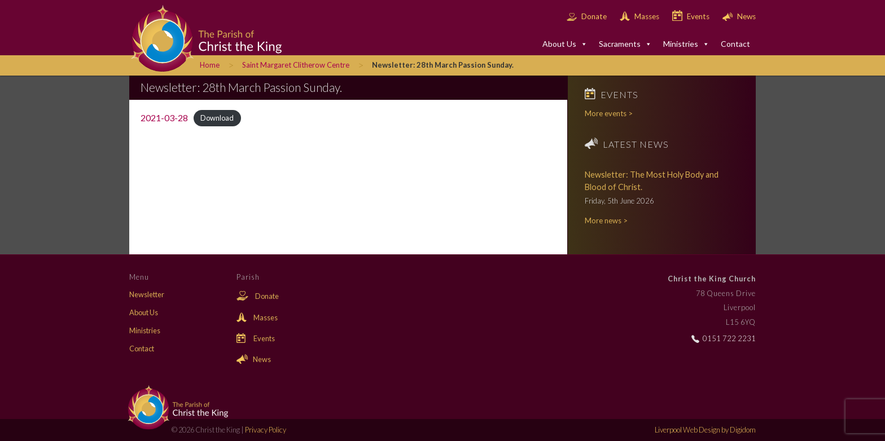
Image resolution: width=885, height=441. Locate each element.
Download (217, 118)
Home (210, 64)
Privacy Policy (265, 429)
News (739, 16)
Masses (640, 16)
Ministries (686, 44)
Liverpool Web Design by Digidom (705, 429)
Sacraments (625, 44)
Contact (735, 43)
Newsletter (146, 294)
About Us (565, 44)
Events (691, 16)
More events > (609, 113)
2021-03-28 (164, 117)
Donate (587, 16)
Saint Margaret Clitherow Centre (295, 64)
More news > (606, 220)
